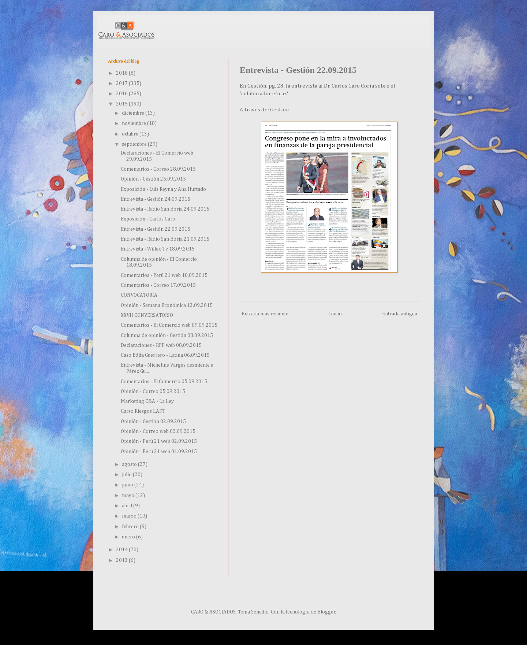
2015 (122, 104)
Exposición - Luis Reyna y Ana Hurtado (163, 189)
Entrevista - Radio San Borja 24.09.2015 (165, 209)
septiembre (135, 144)
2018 (122, 73)
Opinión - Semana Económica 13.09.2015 (167, 305)
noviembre (134, 123)
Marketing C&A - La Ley (147, 401)
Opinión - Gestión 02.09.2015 (153, 421)
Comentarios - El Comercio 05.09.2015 (164, 381)
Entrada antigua (399, 313)
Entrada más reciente (265, 313)
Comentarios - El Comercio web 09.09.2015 (169, 325)
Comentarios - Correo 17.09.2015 (158, 285)
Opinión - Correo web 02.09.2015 (158, 431)
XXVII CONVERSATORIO (147, 315)
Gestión (279, 109)
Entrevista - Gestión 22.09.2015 (155, 229)
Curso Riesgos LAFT (143, 411)
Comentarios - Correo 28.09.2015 (158, 169)
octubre (130, 134)
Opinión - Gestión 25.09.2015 (153, 179)
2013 (122, 560)
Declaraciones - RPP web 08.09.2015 (161, 345)
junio (128, 485)
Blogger (326, 612)
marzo (130, 516)
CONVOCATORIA (139, 295)
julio (127, 474)
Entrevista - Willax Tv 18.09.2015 (158, 249)
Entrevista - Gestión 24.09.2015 (155, 199)
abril (127, 505)
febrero (131, 526)
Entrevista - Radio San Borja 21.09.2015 (165, 239)
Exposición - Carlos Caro (148, 219)
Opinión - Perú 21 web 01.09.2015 (159, 451)
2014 (122, 549)
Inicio (335, 313)
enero (129, 537)
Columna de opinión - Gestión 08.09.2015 (167, 335)
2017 (122, 83)
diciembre (133, 113)
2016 (122, 93)
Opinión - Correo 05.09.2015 (153, 391)
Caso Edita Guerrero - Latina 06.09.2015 (165, 355)
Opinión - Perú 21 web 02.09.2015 (159, 441)
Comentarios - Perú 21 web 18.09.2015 (164, 275)
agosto (130, 464)
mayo (128, 495)
